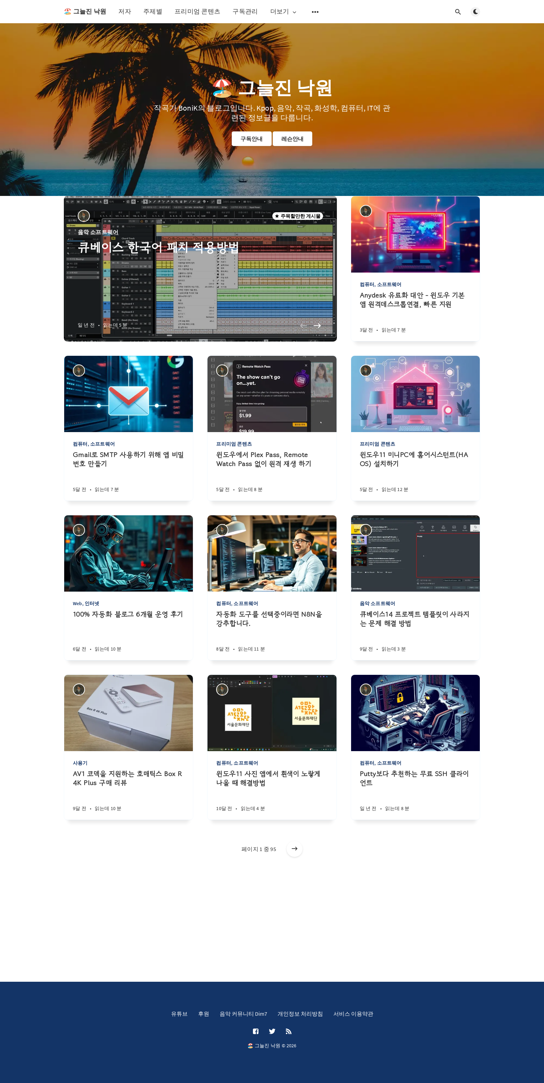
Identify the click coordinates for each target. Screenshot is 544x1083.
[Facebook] (255, 1032)
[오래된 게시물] (295, 849)
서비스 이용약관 (353, 1013)
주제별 (152, 11)
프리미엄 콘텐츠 (197, 11)
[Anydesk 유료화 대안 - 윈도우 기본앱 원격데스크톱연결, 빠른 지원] (415, 316)
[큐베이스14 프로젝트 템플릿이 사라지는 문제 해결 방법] (415, 635)
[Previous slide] (304, 326)
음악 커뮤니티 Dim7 (243, 1013)
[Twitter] (272, 1032)
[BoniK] (84, 216)
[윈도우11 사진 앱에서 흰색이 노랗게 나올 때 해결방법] (271, 795)
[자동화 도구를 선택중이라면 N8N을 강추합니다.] (271, 635)
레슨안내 (292, 138)
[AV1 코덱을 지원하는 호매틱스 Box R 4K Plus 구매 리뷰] (128, 795)
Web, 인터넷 (86, 603)
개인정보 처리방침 (300, 1013)
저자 (124, 11)
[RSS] (288, 1032)
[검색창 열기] (458, 11)
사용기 (80, 763)
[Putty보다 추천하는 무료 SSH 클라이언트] (415, 795)
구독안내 (251, 138)
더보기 (284, 11)
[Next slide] (317, 326)
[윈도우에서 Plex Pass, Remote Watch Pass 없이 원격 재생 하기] (271, 475)
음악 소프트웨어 (98, 232)
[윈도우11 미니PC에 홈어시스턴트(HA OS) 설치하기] (415, 475)
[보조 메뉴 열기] (315, 11)
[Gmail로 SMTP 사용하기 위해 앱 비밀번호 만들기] (128, 475)
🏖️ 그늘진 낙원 (85, 11)
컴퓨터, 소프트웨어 (381, 284)
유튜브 (179, 1013)
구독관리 (245, 11)
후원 (203, 1013)
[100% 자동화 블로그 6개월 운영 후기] (128, 635)
